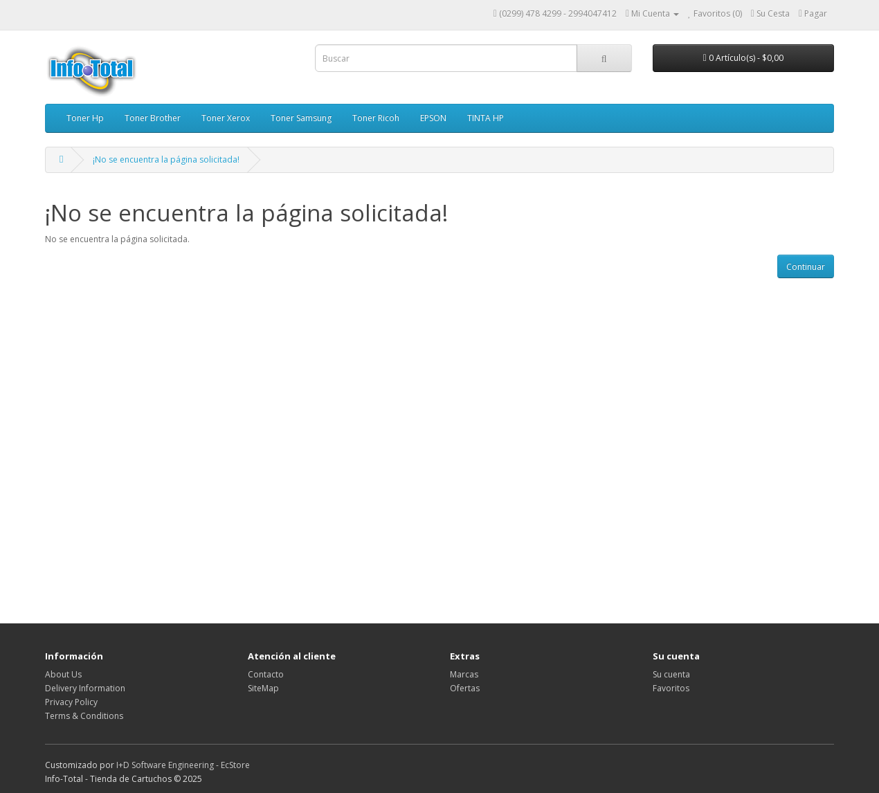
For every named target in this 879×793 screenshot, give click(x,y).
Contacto (266, 674)
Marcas (464, 674)
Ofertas (465, 688)
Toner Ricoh (375, 118)
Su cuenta (671, 674)
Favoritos (671, 688)
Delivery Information (85, 688)
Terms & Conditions (84, 716)
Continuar (805, 267)
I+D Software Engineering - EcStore (183, 765)
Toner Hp (85, 118)
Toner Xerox (225, 118)
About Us (63, 674)
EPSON (433, 118)
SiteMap (263, 688)
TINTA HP (485, 118)
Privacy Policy (71, 702)
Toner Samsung (301, 118)
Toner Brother (153, 118)
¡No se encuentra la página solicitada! (166, 159)
